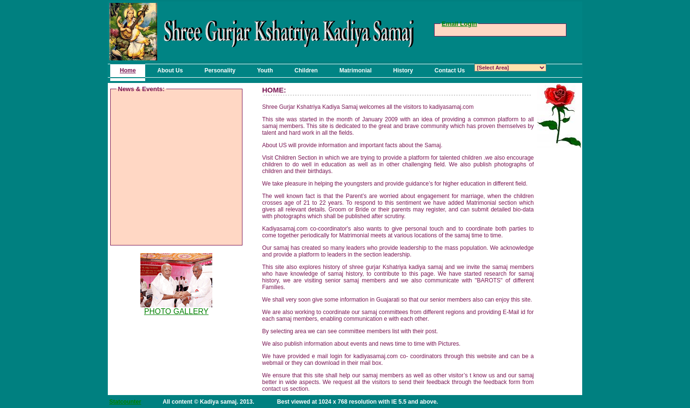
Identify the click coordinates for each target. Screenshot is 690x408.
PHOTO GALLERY (176, 311)
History (403, 70)
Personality (220, 70)
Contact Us (450, 70)
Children (306, 70)
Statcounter (125, 401)
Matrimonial (355, 70)
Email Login (459, 23)
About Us (170, 70)
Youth (265, 70)
